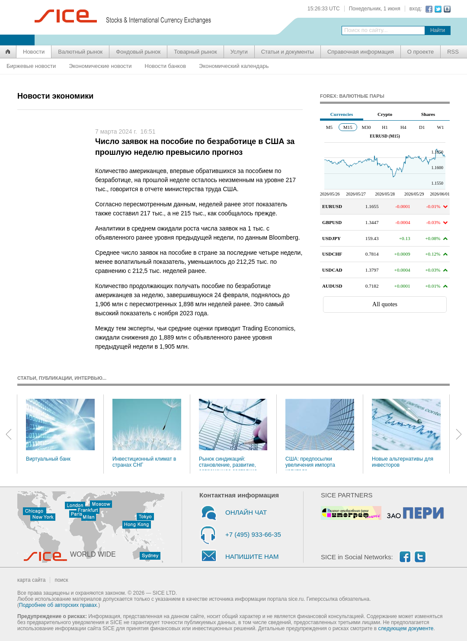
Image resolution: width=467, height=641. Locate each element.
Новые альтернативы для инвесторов (406, 433)
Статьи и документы (287, 51)
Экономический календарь (234, 66)
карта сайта (31, 580)
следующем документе (406, 628)
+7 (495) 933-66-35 (253, 534)
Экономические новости (100, 66)
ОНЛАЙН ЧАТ (246, 512)
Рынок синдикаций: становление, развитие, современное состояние (233, 434)
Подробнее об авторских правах (58, 605)
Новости (34, 51)
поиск (61, 580)
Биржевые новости (31, 66)
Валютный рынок (80, 51)
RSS (453, 51)
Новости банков (165, 66)
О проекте (420, 51)
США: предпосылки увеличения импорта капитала (319, 434)
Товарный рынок (195, 51)
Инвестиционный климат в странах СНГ (146, 433)
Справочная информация (360, 51)
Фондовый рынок (138, 51)
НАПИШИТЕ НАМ (251, 556)
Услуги (239, 51)
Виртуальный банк (60, 430)
